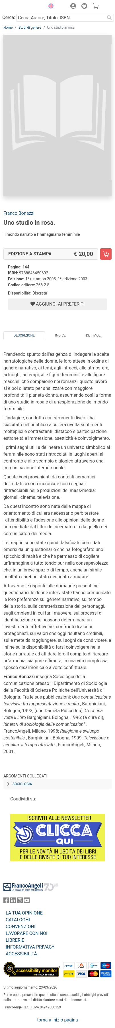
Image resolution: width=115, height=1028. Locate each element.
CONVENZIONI (20, 926)
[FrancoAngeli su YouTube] (27, 901)
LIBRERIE (15, 940)
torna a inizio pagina (57, 1020)
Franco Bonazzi (18, 213)
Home (8, 28)
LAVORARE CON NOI (26, 933)
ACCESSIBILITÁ (21, 953)
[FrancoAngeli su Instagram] (20, 901)
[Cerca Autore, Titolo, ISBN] (60, 18)
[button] (49, 7)
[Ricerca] (109, 18)
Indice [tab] (60, 335)
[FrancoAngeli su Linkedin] (13, 901)
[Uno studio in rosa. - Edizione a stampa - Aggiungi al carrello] (106, 254)
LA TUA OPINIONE (24, 913)
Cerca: (8, 17)
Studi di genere (30, 28)
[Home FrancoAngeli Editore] (23, 7)
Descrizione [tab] (24, 335)
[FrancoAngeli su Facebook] (6, 901)
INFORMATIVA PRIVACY (30, 947)
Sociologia (22, 784)
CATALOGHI (18, 919)
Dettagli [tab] (93, 335)
